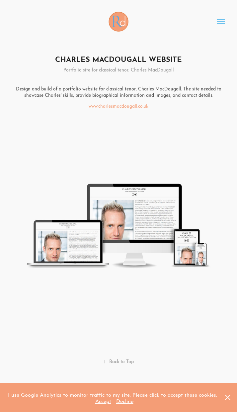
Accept (103, 400)
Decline (124, 400)
